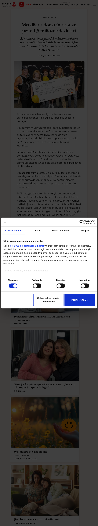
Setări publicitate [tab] (61, 230)
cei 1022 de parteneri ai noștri (27, 245)
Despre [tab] (85, 230)
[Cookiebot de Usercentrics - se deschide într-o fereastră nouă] (82, 222)
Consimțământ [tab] (13, 230)
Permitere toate (79, 300)
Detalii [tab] (37, 230)
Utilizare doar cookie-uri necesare (48, 300)
